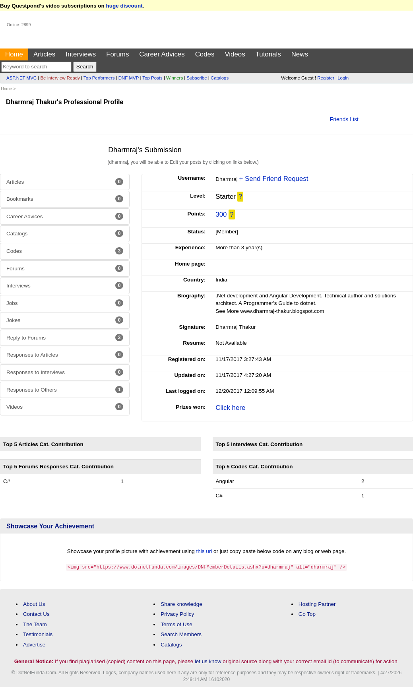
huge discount (124, 6)
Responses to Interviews (64, 372)
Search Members (181, 634)
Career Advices (161, 54)
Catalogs (220, 78)
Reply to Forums (64, 337)
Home (14, 54)
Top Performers (98, 78)
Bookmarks (64, 198)
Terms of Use (176, 624)
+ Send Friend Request (273, 178)
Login (343, 78)
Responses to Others (64, 389)
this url (204, 551)
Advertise (34, 644)
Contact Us (36, 614)
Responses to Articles (64, 354)
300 (221, 214)
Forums (117, 54)
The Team (35, 624)
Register (325, 78)
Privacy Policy (177, 614)
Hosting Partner (317, 604)
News (299, 54)
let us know (208, 661)
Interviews (81, 54)
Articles (44, 54)
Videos (235, 54)
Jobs (64, 303)
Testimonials (37, 634)
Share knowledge (181, 604)
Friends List (344, 119)
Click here (230, 407)
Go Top (307, 614)
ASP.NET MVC (21, 78)
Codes (205, 54)
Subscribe (197, 78)
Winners (174, 78)
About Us (34, 604)
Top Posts (152, 78)
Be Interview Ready (59, 78)
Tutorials (268, 54)
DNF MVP (128, 78)
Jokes (64, 320)
